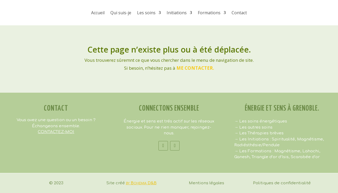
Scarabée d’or (305, 157)
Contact (239, 13)
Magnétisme (310, 139)
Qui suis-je (120, 13)
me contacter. (195, 68)
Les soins (146, 13)
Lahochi (310, 151)
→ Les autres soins (253, 127)
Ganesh (242, 157)
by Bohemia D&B (141, 183)
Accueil (98, 13)
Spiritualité (283, 139)
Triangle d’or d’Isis (270, 157)
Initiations (177, 13)
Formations (209, 13)
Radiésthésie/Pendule (257, 145)
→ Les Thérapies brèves (259, 133)
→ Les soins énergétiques (260, 121)
